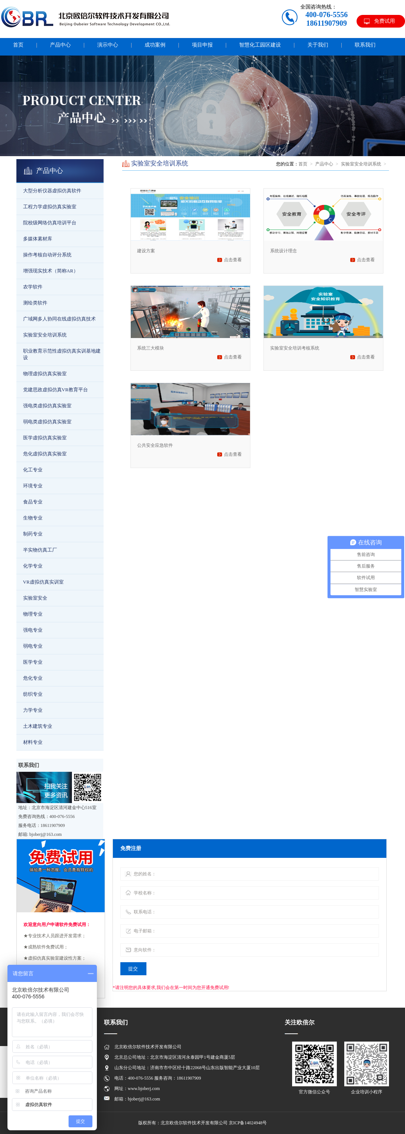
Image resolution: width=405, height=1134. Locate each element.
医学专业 (32, 662)
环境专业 (32, 486)
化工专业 (32, 470)
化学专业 (32, 566)
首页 (302, 164)
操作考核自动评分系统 (47, 255)
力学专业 (32, 710)
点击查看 (233, 259)
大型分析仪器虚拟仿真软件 (52, 190)
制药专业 (32, 534)
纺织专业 (32, 694)
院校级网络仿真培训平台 (49, 222)
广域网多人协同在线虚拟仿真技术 (59, 319)
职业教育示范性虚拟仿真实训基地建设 (62, 354)
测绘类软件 (35, 303)
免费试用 (384, 21)
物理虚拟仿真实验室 (45, 373)
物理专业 (32, 614)
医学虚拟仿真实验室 (45, 437)
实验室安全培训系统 (45, 335)
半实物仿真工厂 (40, 550)
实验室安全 (35, 598)
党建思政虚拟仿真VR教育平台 (55, 389)
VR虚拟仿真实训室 (43, 582)
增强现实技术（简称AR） (50, 271)
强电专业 (32, 630)
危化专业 (32, 678)
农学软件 (32, 287)
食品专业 (32, 502)
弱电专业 (32, 646)
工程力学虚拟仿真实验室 (49, 206)
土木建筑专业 (37, 726)
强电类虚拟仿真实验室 (47, 405)
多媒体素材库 (37, 238)
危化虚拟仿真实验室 (45, 454)
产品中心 (324, 164)
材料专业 (32, 742)
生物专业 (32, 518)
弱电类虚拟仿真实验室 (47, 421)
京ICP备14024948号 (248, 1122)
